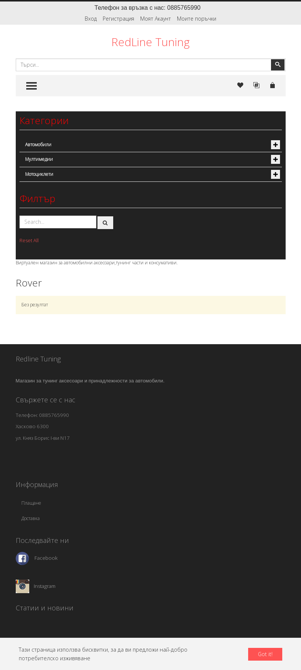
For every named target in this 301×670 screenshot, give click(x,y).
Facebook (46, 558)
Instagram (44, 585)
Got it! (265, 654)
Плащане (31, 503)
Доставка (30, 518)
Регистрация (118, 18)
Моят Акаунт (155, 18)
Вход (91, 18)
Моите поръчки (196, 18)
